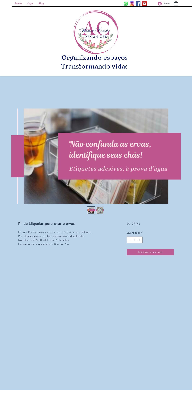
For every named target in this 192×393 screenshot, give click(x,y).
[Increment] (139, 240)
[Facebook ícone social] (138, 3)
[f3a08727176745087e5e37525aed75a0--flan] (132, 3)
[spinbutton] (134, 240)
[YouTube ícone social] (144, 3)
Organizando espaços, (95, 57)
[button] (176, 3)
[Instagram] (126, 3)
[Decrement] (129, 240)
